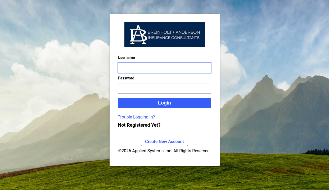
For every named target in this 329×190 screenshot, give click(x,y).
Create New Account (164, 146)
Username (126, 63)
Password (126, 83)
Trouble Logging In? (136, 122)
